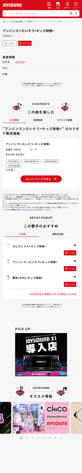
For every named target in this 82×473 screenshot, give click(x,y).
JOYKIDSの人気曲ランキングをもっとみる (52, 293)
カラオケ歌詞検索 (16, 22)
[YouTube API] (30, 209)
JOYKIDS (29, 22)
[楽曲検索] (49, 5)
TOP (4, 22)
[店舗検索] (58, 5)
